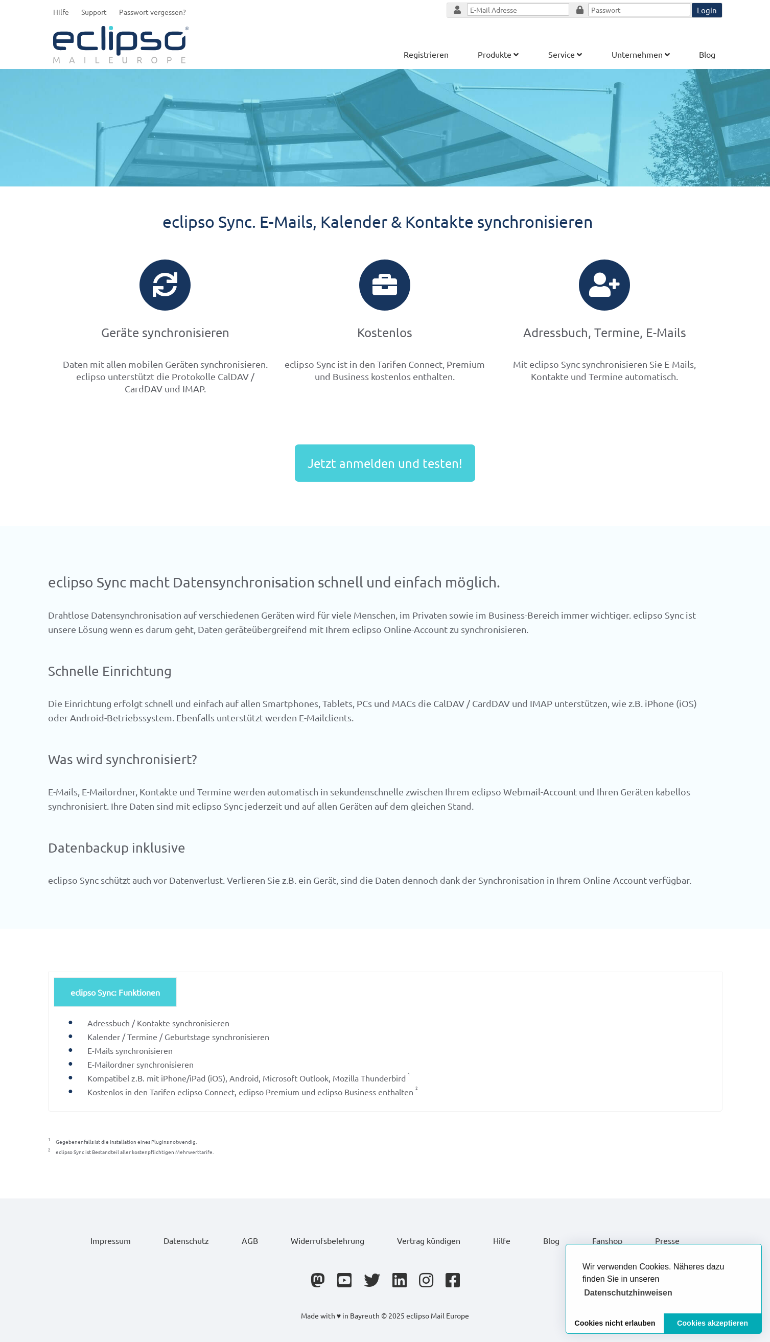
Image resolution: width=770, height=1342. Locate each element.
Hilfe (61, 11)
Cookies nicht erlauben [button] (614, 1323)
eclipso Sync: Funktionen (115, 992)
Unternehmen (641, 54)
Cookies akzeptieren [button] (712, 1323)
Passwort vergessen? (152, 11)
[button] (628, 1293)
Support (94, 11)
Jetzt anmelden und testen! (385, 463)
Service (565, 54)
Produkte (498, 54)
